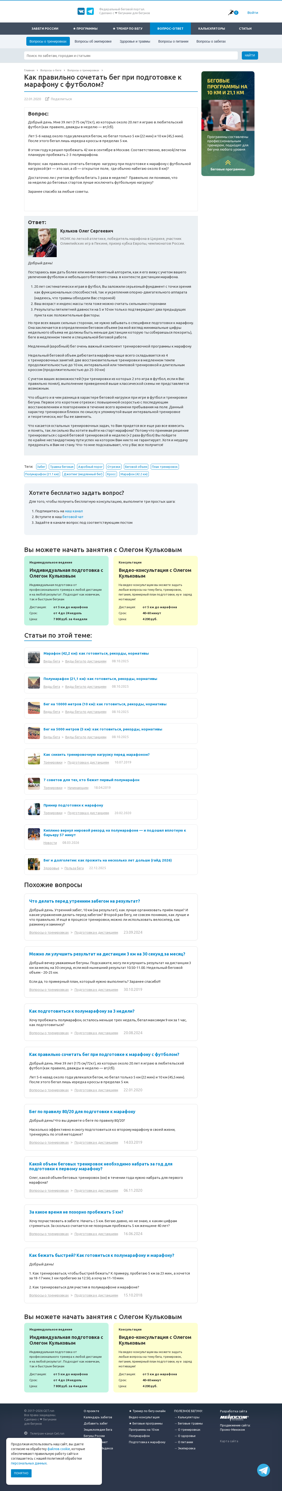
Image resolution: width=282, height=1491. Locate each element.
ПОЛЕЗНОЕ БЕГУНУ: (188, 1409)
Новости (50, 843)
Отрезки (113, 466)
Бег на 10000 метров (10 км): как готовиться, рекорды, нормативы (105, 704)
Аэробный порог (90, 466)
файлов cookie (58, 1449)
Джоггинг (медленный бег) (83, 474)
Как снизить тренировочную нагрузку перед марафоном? (97, 754)
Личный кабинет (96, 1440)
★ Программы (85, 28)
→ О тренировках (187, 1427)
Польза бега (74, 868)
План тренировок (165, 466)
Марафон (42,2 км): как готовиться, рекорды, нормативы (96, 653)
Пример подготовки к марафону (73, 805)
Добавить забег (96, 1421)
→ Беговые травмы (188, 1421)
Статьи (245, 28)
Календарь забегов (98, 1415)
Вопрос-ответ (170, 28)
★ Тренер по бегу (127, 28)
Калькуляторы (211, 28)
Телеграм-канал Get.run (47, 1431)
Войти (252, 13)
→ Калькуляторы (186, 1415)
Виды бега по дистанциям (85, 661)
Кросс (111, 474)
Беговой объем (136, 466)
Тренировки (53, 762)
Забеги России (45, 28)
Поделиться (61, 99)
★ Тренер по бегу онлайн (147, 1409)
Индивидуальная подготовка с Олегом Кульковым (66, 590)
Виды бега (52, 661)
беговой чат (72, 517)
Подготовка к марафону (147, 1440)
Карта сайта (229, 1439)
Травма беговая (61, 466)
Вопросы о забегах (211, 41)
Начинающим (78, 788)
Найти (250, 55)
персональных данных (29, 1463)
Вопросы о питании (173, 41)
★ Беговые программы (146, 1421)
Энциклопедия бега (98, 1427)
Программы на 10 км (144, 1427)
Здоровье (51, 868)
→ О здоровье (185, 1434)
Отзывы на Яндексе (98, 1446)
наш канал (74, 511)
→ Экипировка (184, 1446)
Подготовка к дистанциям (88, 762)
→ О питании (183, 1440)
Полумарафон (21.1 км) (42, 474)
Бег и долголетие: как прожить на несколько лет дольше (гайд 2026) (108, 860)
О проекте (91, 1409)
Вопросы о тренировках (48, 41)
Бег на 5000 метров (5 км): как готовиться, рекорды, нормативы (103, 729)
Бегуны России (94, 1434)
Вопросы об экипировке (93, 41)
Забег (41, 466)
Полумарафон (139, 1434)
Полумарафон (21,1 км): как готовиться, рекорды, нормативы (100, 679)
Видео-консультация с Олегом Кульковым (155, 590)
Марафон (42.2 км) (134, 474)
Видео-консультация (144, 1415)
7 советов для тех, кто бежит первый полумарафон (91, 780)
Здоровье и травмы (135, 41)
